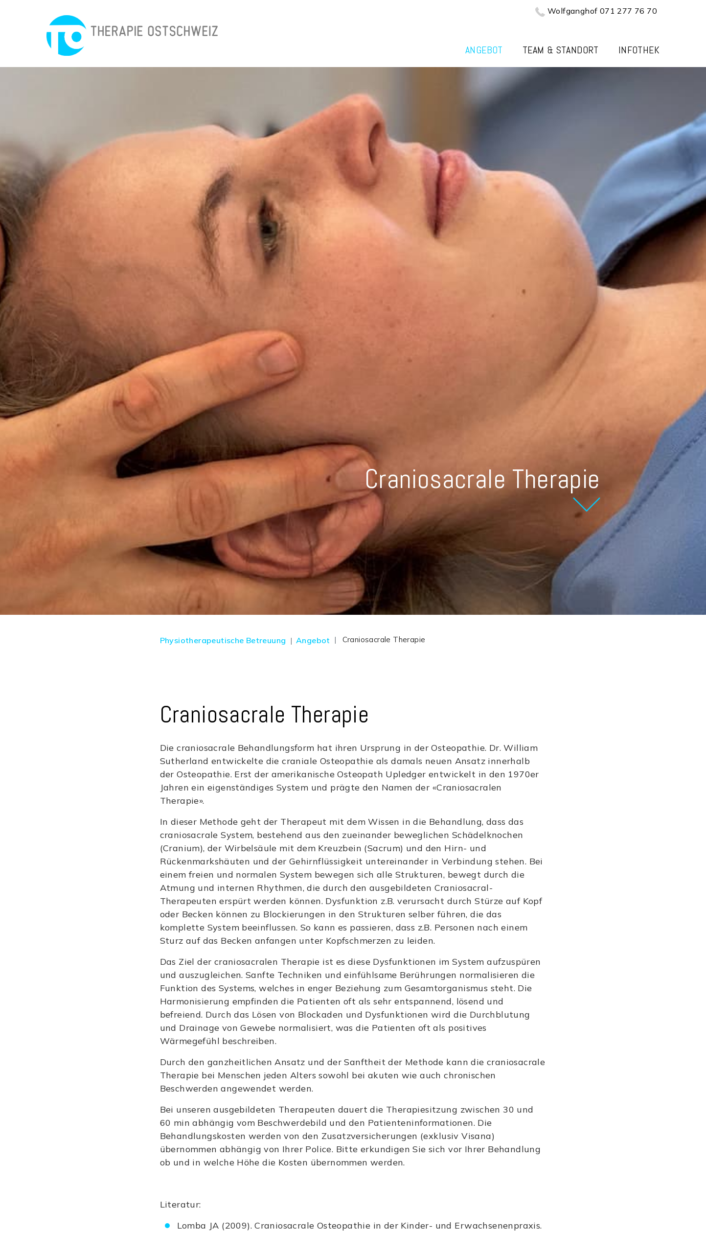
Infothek (639, 50)
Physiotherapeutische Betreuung (223, 640)
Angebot (484, 50)
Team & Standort (561, 50)
